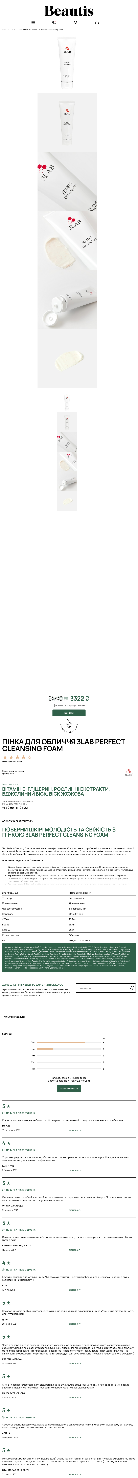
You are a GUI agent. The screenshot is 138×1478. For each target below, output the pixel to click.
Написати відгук (69, 1088)
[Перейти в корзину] (97, 22)
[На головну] (69, 15)
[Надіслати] (131, 988)
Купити (68, 713)
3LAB (72, 924)
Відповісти (75, 1130)
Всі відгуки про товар (12, 761)
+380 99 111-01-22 (15, 808)
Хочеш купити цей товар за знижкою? (32, 985)
